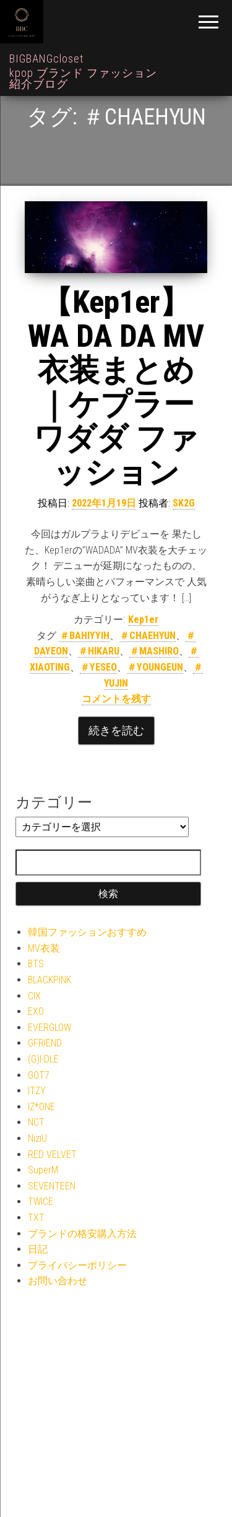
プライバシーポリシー (77, 1265)
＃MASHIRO (154, 651)
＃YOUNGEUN (155, 667)
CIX (34, 996)
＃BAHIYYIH (84, 635)
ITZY (37, 1091)
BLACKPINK (49, 980)
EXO (36, 1011)
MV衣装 (44, 948)
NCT (36, 1122)
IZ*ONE (41, 1107)
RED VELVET (52, 1154)
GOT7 (38, 1075)
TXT (36, 1218)
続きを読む (116, 730)
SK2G (184, 503)
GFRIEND (45, 1043)
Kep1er (143, 619)
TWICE (40, 1201)
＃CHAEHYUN (147, 635)
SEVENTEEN (51, 1186)
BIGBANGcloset (46, 58)
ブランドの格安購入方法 (82, 1234)
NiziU (37, 1138)
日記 (38, 1249)
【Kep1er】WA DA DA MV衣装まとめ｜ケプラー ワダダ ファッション (116, 387)
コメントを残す (116, 699)
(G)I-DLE (43, 1059)
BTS (36, 964)
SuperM (43, 1170)
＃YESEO (98, 667)
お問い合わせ (57, 1281)
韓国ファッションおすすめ (87, 932)
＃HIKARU (98, 651)
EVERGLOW (49, 1027)
